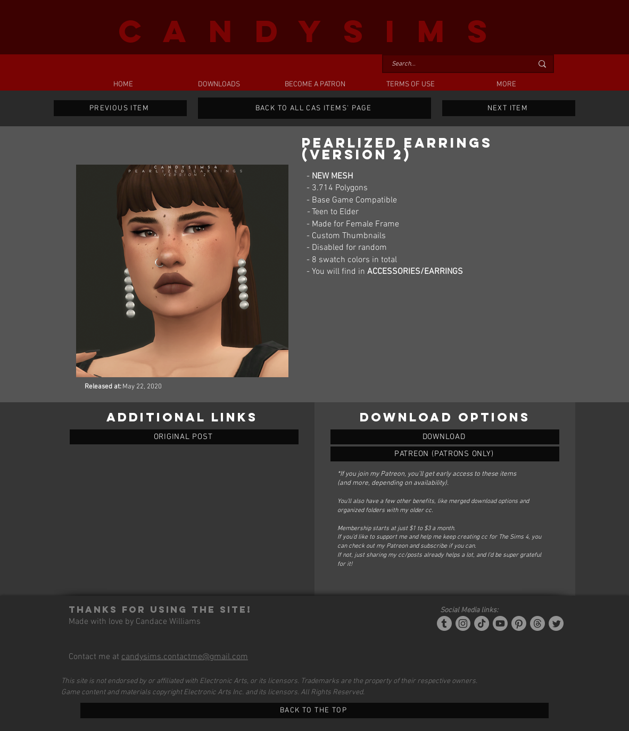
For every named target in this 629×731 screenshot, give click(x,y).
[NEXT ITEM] (508, 108)
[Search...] (454, 64)
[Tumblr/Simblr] (444, 623)
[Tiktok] (481, 623)
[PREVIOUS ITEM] (120, 108)
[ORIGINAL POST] (184, 436)
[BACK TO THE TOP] (314, 710)
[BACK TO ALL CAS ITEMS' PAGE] (314, 108)
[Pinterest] (518, 623)
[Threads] (537, 623)
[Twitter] (556, 623)
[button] (219, 85)
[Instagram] (463, 623)
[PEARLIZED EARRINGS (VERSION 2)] (444, 436)
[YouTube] (500, 623)
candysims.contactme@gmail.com (184, 657)
